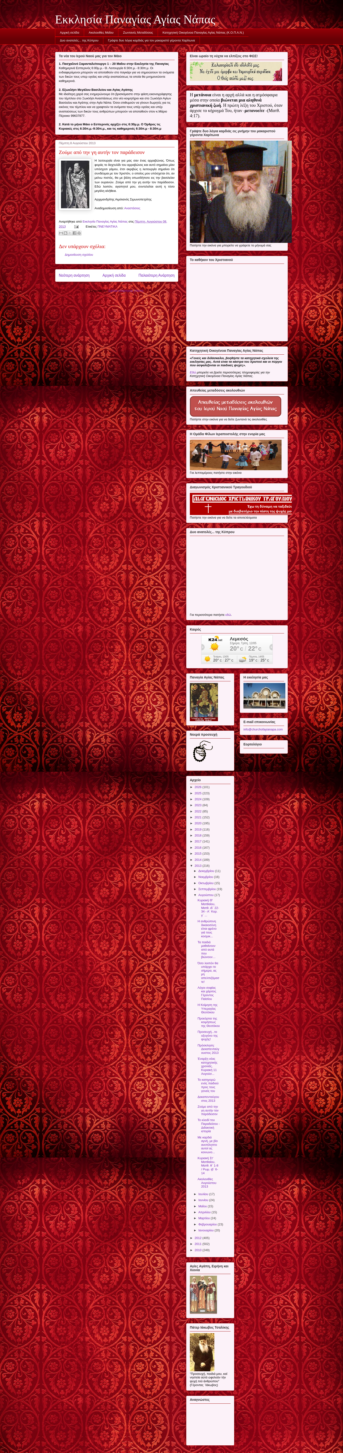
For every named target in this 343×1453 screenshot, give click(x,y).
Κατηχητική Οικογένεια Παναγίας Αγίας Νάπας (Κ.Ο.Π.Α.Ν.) (203, 32)
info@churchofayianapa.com (263, 729)
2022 (198, 811)
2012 (198, 1238)
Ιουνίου (203, 1200)
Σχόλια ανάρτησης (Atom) (125, 290)
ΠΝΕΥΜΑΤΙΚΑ (107, 226)
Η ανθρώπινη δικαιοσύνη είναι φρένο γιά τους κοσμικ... (207, 928)
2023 (198, 805)
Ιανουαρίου (206, 1230)
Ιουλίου (203, 1194)
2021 (198, 817)
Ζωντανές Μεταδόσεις (138, 32)
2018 (198, 835)
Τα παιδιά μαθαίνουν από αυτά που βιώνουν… (206, 949)
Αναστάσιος (132, 208)
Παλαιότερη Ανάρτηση (156, 275)
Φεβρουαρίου (208, 1224)
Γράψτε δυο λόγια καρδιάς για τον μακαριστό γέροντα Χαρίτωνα (151, 40)
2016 (198, 847)
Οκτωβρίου (206, 883)
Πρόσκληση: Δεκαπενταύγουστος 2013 (208, 1049)
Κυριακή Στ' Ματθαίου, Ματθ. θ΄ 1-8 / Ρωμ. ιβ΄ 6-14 (207, 1165)
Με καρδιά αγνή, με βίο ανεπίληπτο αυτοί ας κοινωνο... (207, 1145)
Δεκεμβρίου (206, 871)
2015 (198, 853)
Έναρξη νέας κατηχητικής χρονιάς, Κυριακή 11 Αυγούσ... (207, 1066)
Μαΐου (203, 1206)
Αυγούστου (206, 895)
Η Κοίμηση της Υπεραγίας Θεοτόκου (207, 1008)
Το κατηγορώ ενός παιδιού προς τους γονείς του (207, 1085)
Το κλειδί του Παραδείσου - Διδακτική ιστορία (208, 1125)
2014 (198, 860)
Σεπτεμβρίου (207, 889)
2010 (198, 1250)
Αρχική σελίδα (69, 32)
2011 (198, 1244)
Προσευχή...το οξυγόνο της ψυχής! (207, 1035)
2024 (198, 799)
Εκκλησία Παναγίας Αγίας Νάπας (135, 19)
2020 (198, 823)
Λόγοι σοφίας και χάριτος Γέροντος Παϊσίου (206, 993)
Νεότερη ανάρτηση (74, 275)
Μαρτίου (204, 1218)
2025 (198, 793)
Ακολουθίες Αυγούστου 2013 (206, 1182)
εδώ (228, 615)
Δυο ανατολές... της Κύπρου (79, 40)
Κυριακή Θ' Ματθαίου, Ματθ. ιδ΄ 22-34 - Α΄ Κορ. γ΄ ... (208, 907)
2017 (198, 841)
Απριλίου (205, 1212)
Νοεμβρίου (206, 877)
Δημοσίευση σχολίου (79, 254)
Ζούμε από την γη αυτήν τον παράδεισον (207, 1110)
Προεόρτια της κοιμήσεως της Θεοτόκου (208, 1022)
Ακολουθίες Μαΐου (101, 32)
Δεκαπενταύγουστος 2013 (208, 1098)
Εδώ (193, 372)
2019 (198, 829)
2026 (198, 787)
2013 (198, 865)
